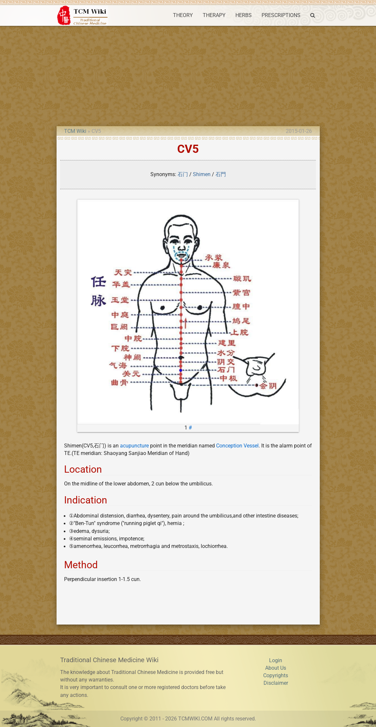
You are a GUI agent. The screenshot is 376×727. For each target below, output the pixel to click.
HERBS (243, 15)
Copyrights (275, 676)
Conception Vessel (237, 446)
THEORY (183, 15)
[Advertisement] (188, 75)
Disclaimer (276, 683)
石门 (183, 174)
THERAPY (214, 15)
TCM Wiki (75, 131)
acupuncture (134, 446)
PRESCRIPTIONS (281, 15)
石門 (220, 174)
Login (275, 660)
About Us (275, 668)
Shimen (202, 174)
